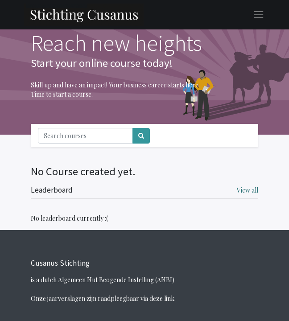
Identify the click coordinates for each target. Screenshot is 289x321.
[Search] (141, 136)
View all (247, 190)
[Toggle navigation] (241, 136)
